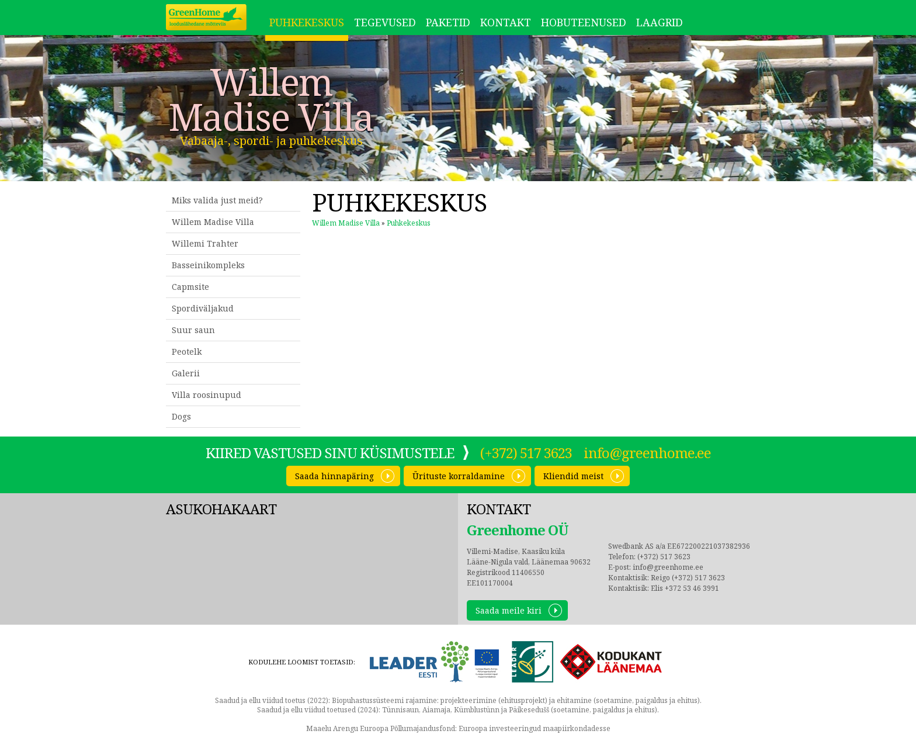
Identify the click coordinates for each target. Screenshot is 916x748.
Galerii (186, 373)
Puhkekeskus (306, 22)
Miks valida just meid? (217, 200)
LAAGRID (659, 22)
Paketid (448, 22)
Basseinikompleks (208, 265)
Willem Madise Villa (271, 99)
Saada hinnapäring (334, 476)
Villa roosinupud (206, 394)
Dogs (181, 416)
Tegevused (385, 22)
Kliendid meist (573, 476)
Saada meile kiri (509, 610)
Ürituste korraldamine (458, 476)
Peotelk (187, 351)
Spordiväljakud (203, 308)
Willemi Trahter (205, 243)
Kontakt (505, 22)
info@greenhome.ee (647, 452)
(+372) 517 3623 (526, 452)
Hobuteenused (583, 22)
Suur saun (193, 329)
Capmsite (190, 286)
